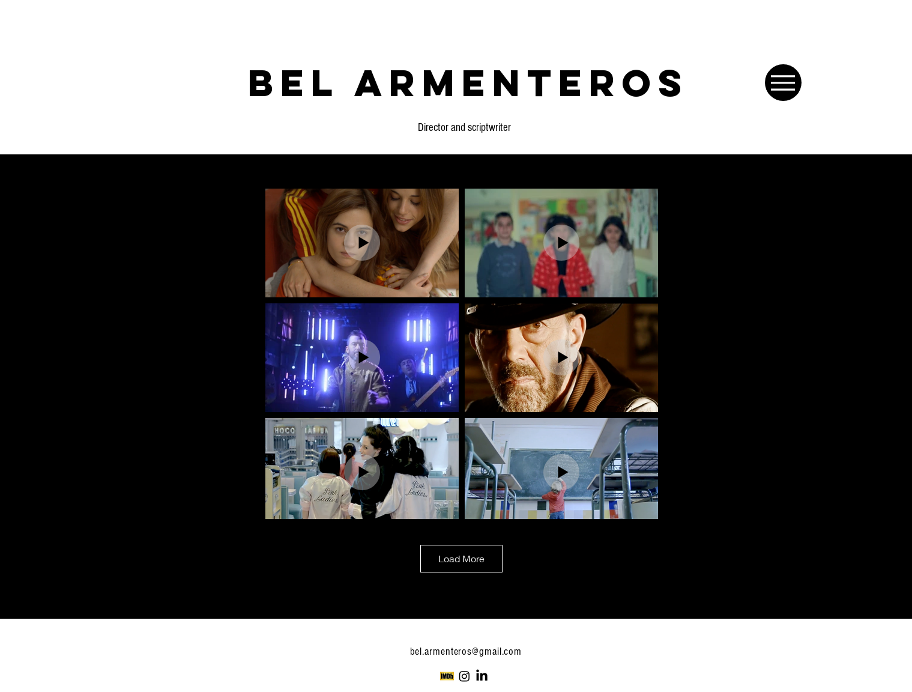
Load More (461, 558)
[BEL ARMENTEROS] (468, 82)
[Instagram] (464, 676)
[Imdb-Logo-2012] (447, 676)
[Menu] (783, 82)
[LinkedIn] (482, 676)
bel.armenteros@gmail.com (467, 651)
